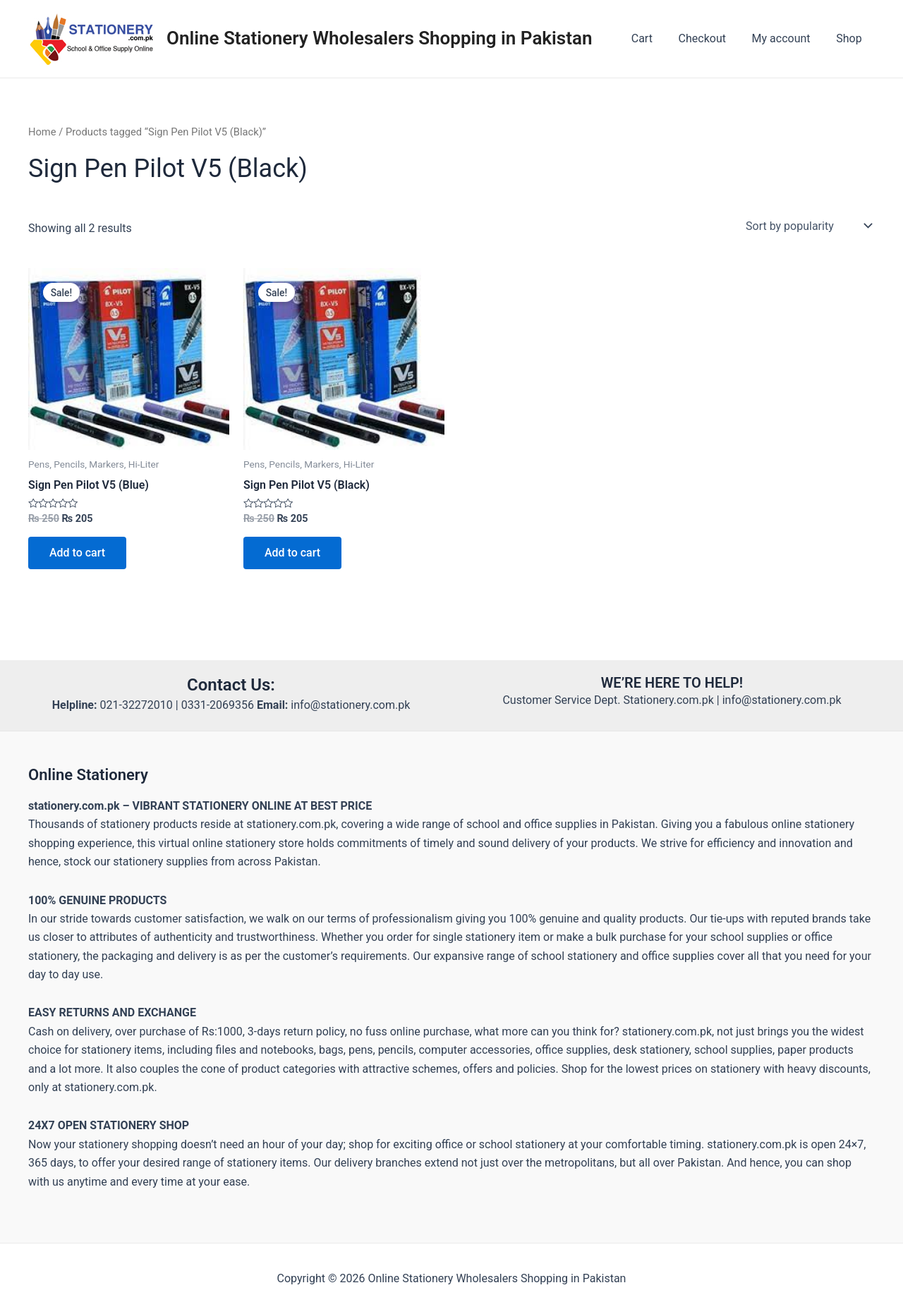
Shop (850, 38)
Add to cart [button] (77, 552)
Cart (653, 38)
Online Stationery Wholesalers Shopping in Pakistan (379, 38)
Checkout (710, 38)
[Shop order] (807, 226)
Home (42, 132)
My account (786, 38)
